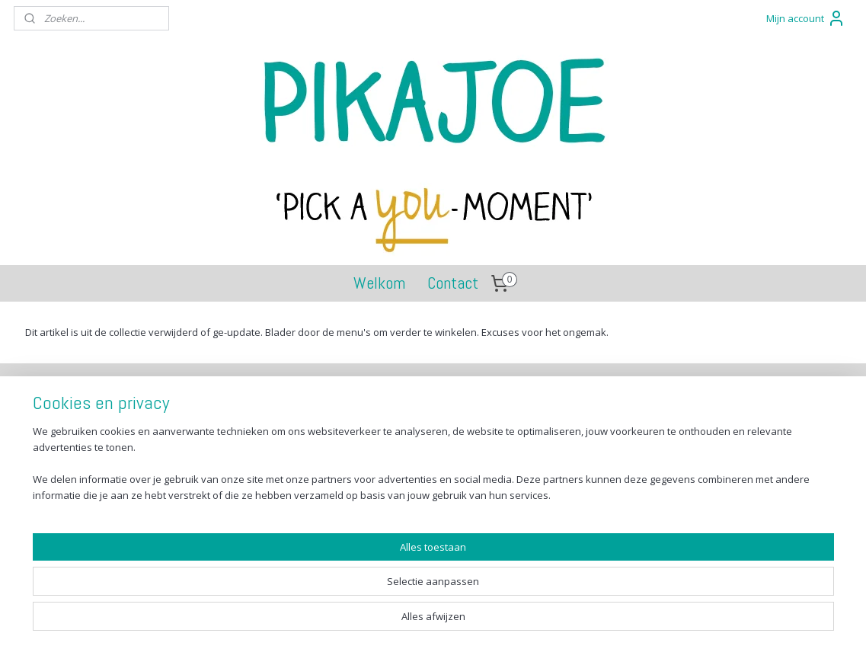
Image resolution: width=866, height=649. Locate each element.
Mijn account (805, 18)
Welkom (379, 282)
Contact (452, 282)
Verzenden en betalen (94, 425)
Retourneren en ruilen (94, 442)
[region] (332, 592)
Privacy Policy (74, 476)
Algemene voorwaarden (100, 459)
